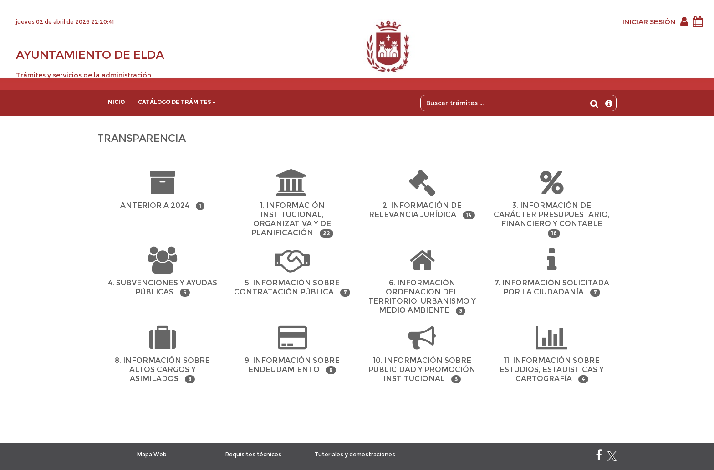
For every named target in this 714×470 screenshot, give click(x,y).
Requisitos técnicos (253, 454)
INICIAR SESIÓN (649, 21)
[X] (612, 457)
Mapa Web (152, 454)
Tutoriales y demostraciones (355, 454)
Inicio (115, 101)
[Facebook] (599, 457)
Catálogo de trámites (177, 101)
